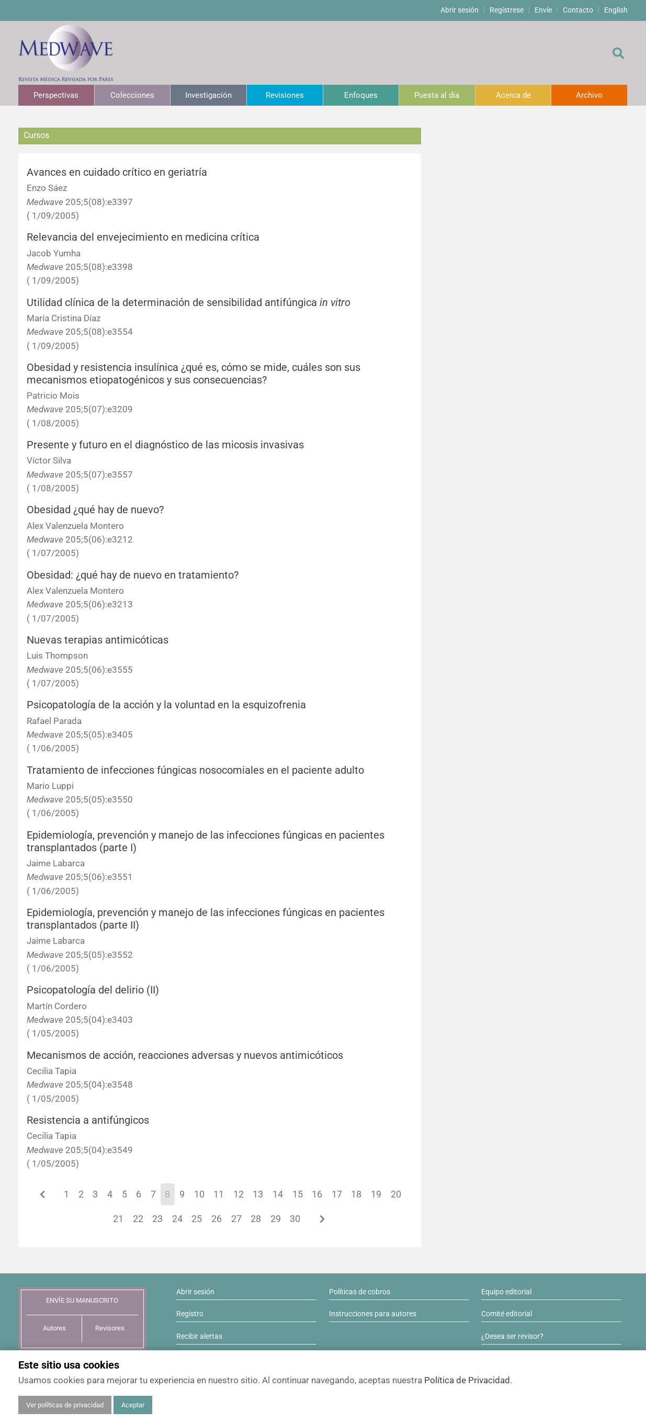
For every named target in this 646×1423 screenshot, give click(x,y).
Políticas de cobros (359, 1292)
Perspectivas (55, 95)
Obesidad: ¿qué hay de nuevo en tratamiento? (133, 575)
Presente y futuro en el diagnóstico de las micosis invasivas (165, 445)
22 (138, 1219)
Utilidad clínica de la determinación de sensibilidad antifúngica (188, 303)
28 (256, 1219)
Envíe (543, 10)
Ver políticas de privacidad (65, 1405)
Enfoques (361, 95)
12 (238, 1194)
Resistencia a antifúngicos (88, 1120)
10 (199, 1194)
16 (317, 1194)
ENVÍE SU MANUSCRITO (82, 1300)
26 (216, 1219)
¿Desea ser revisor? (512, 1336)
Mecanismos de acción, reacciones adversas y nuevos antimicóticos (185, 1055)
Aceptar (132, 1405)
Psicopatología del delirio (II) (93, 990)
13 (258, 1194)
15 (297, 1194)
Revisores (109, 1328)
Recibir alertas (199, 1336)
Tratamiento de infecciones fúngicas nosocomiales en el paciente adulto (195, 770)
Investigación (208, 95)
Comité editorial (506, 1313)
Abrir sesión (459, 10)
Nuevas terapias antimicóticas (97, 640)
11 (218, 1194)
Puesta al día (436, 95)
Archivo (589, 95)
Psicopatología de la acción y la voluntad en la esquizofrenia (166, 705)
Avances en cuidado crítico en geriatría (117, 172)
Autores (54, 1328)
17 (337, 1194)
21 (118, 1219)
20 (396, 1194)
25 (196, 1219)
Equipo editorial (506, 1292)
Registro (189, 1313)
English (616, 10)
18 (356, 1194)
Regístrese (507, 10)
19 (376, 1194)
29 (275, 1219)
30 (295, 1219)
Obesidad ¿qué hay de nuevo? (95, 510)
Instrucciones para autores (372, 1313)
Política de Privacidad (467, 1380)
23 (157, 1219)
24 (177, 1219)
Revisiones (285, 95)
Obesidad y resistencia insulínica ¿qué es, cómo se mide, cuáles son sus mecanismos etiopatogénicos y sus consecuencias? (193, 374)
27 (236, 1219)
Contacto (578, 10)
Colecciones (132, 95)
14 (278, 1194)
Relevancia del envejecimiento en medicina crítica (143, 237)
